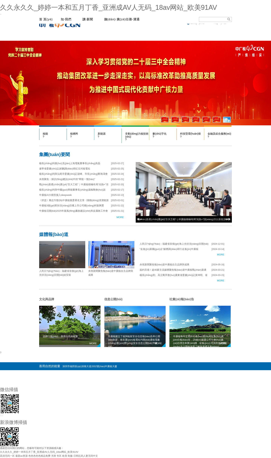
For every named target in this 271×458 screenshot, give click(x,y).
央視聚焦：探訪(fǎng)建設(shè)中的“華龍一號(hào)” (67, 179)
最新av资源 (21, 455)
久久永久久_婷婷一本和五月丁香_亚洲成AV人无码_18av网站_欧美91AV (108, 7)
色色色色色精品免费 (39, 455)
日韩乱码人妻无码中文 (85, 455)
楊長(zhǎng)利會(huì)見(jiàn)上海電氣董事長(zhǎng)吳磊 (69, 163)
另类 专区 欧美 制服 (62, 455)
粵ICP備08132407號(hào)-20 (216, 374)
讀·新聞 (87, 19)
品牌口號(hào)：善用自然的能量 (60, 336)
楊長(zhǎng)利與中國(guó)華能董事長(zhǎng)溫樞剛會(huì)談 (72, 189)
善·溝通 (134, 19)
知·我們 (66, 19)
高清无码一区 (7, 455)
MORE (120, 217)
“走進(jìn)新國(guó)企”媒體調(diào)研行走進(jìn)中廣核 (169, 249)
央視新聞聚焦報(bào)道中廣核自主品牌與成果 (164, 264)
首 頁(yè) (46, 19)
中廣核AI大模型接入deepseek (55, 195)
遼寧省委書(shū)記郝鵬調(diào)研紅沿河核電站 (64, 168)
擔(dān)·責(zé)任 (116, 19)
